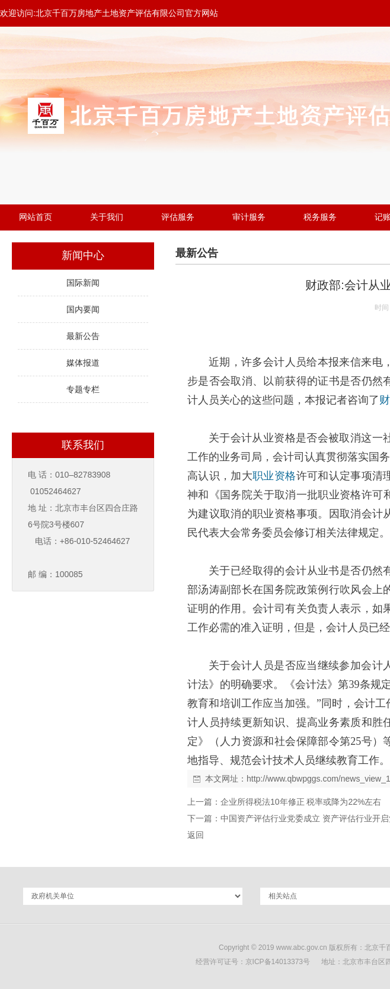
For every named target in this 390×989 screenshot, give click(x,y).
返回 (195, 835)
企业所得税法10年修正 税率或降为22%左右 (300, 801)
